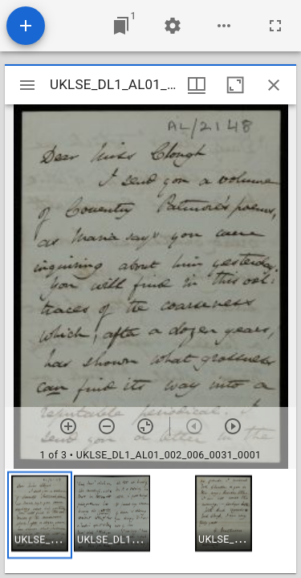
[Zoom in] (68, 426)
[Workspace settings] (172, 25)
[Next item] (233, 426)
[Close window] (273, 85)
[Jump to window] (121, 25)
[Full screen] (275, 25)
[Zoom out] (106, 426)
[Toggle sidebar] (27, 85)
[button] (39, 515)
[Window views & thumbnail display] (196, 85)
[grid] (150, 521)
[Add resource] (25, 25)
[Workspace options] (224, 25)
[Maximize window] (235, 85)
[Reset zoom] (145, 426)
